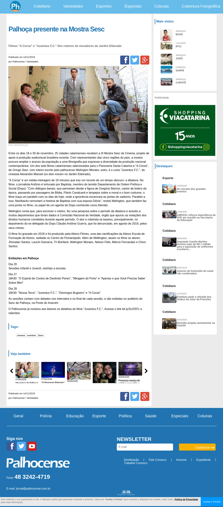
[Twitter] (134, 60)
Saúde (151, 416)
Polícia (46, 416)
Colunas (161, 6)
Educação (75, 416)
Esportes (104, 6)
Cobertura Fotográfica (201, 6)
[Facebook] (124, 60)
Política (125, 416)
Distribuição (131, 459)
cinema (21, 335)
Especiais (133, 6)
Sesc (40, 335)
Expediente (203, 459)
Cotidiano (42, 6)
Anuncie (181, 459)
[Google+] (144, 60)
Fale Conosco (158, 459)
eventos (31, 335)
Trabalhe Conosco (135, 463)
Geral (18, 416)
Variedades (73, 6)
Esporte (99, 416)
